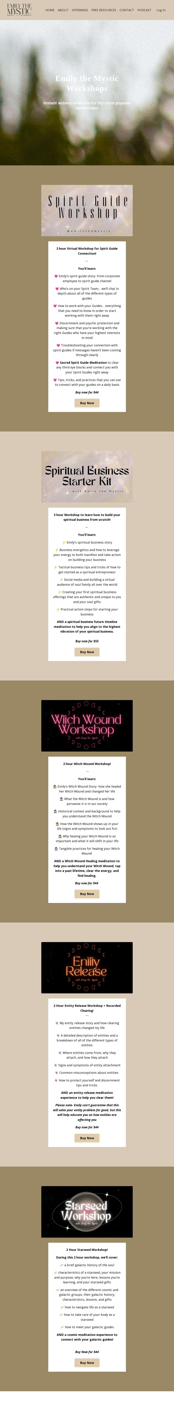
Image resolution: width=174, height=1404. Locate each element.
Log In (161, 10)
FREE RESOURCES (103, 10)
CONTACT (127, 10)
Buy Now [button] (87, 409)
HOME (49, 10)
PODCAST (144, 10)
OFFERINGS (79, 10)
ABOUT (62, 10)
